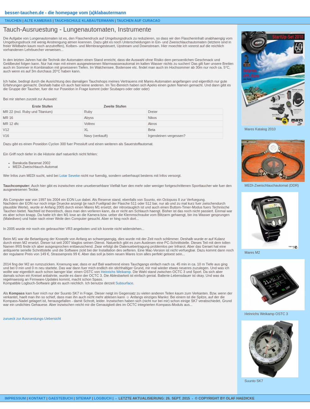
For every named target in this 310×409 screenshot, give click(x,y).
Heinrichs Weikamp (116, 272)
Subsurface (124, 283)
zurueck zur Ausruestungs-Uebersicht (32, 318)
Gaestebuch (61, 398)
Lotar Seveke (69, 175)
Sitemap (84, 398)
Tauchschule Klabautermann (85, 20)
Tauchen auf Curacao (138, 20)
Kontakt (37, 398)
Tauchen (13, 20)
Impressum (16, 398)
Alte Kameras (38, 20)
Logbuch (103, 398)
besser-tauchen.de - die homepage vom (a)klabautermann (65, 12)
